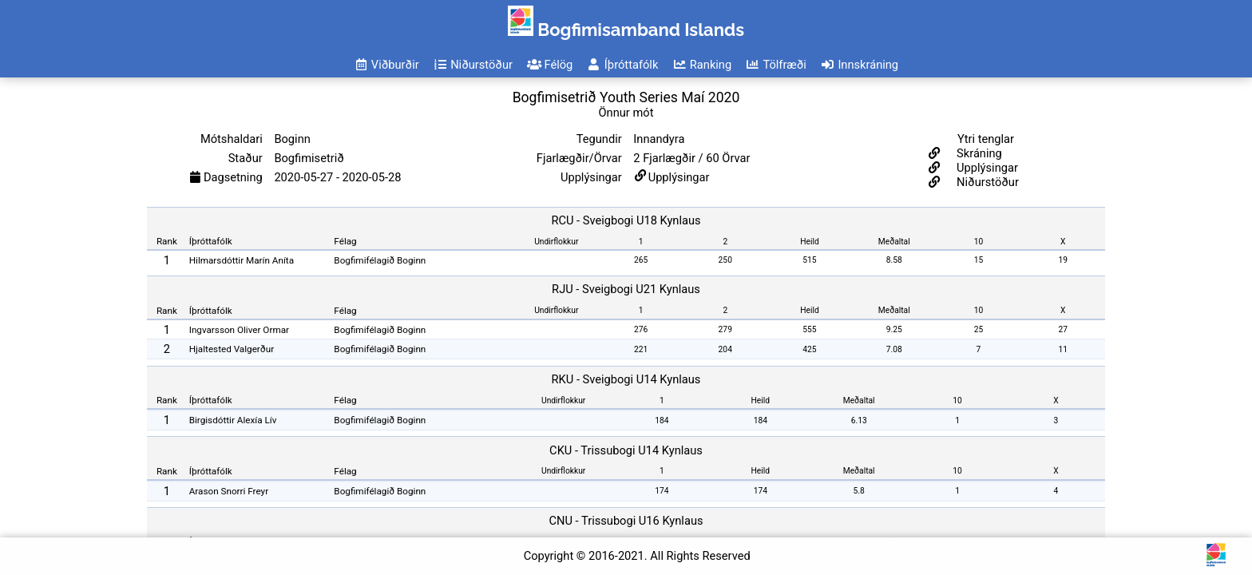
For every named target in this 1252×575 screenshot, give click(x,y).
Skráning (977, 153)
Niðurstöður (985, 182)
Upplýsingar (679, 177)
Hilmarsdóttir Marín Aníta (241, 260)
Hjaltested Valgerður (231, 349)
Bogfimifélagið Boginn (380, 260)
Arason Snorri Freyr (228, 491)
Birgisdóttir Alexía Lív (233, 420)
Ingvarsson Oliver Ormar (239, 329)
